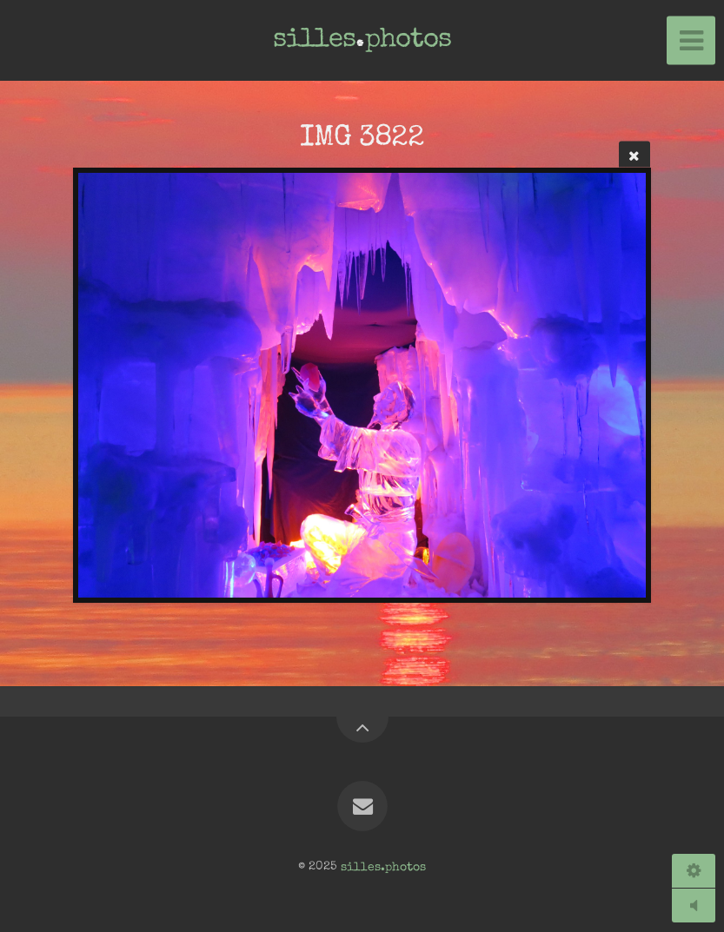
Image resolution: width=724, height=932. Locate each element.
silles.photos (383, 867)
